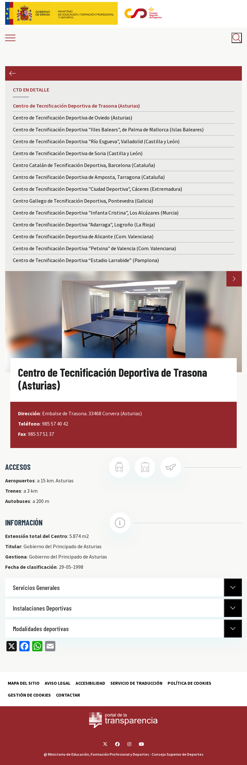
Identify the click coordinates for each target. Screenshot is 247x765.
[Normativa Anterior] (233, 587)
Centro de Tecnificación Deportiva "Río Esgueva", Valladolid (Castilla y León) (96, 141)
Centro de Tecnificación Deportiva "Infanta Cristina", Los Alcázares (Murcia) (95, 212)
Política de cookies (189, 683)
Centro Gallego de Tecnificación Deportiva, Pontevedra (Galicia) (83, 201)
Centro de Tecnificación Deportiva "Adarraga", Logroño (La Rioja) (84, 224)
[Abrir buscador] (237, 38)
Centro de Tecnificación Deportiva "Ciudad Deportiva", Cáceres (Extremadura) (97, 189)
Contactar (68, 695)
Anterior (12, 73)
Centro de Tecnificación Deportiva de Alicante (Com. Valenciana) (83, 236)
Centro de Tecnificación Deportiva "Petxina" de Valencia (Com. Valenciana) (94, 248)
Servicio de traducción (136, 683)
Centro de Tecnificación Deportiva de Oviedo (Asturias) (72, 117)
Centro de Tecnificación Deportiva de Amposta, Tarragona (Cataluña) (89, 177)
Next (234, 278)
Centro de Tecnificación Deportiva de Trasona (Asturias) (76, 105)
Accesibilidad (90, 683)
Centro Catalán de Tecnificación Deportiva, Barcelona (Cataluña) (84, 165)
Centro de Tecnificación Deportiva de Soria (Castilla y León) (77, 153)
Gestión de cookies (29, 695)
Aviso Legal (57, 683)
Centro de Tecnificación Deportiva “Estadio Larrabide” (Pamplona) (86, 260)
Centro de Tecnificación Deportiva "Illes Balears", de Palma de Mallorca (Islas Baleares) (108, 129)
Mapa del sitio (24, 683)
